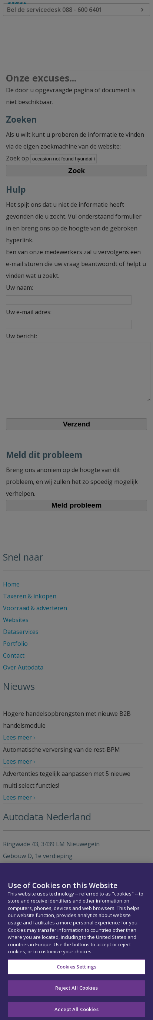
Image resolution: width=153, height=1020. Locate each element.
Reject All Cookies (76, 992)
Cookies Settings (76, 970)
